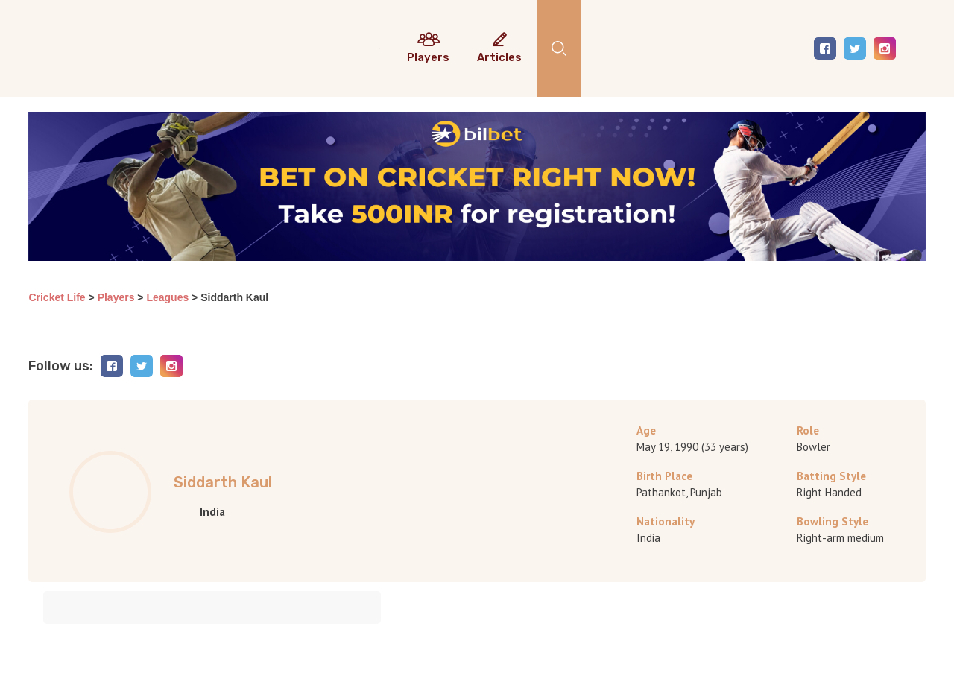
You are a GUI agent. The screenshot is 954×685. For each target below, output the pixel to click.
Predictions (407, 53)
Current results (380, 54)
